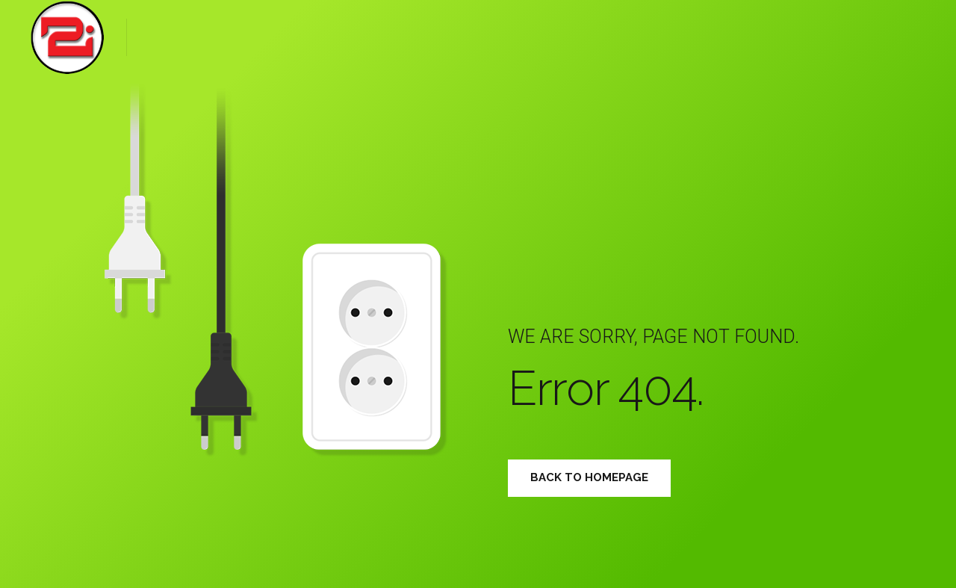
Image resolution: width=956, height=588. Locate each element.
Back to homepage (589, 477)
